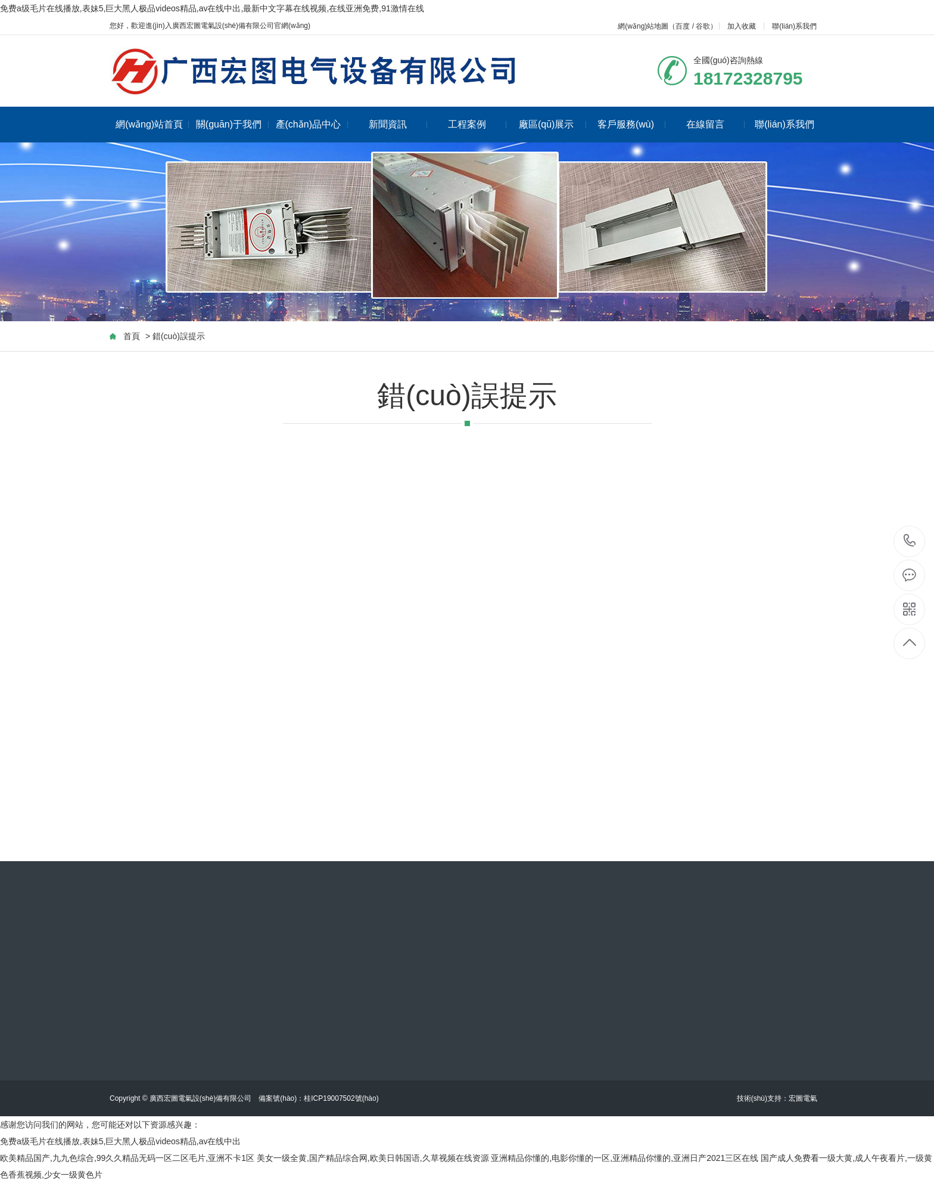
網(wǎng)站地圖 (643, 26)
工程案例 (477, 124)
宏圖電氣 (803, 1098)
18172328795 (910, 541)
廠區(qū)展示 (552, 124)
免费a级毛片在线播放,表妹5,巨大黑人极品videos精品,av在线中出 (120, 1141)
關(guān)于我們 (232, 124)
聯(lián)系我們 (794, 26)
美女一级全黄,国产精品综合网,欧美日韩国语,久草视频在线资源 (373, 1158)
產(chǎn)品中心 (312, 124)
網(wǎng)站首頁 (152, 124)
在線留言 (715, 124)
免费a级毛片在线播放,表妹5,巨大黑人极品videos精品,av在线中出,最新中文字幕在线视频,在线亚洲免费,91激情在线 (212, 8)
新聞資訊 (398, 124)
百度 (682, 26)
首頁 (131, 336)
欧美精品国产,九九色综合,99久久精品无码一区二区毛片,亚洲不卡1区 (127, 1158)
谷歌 (703, 26)
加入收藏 (741, 26)
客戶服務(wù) (631, 124)
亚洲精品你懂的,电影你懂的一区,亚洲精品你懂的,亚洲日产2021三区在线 (624, 1158)
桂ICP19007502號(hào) (341, 1098)
